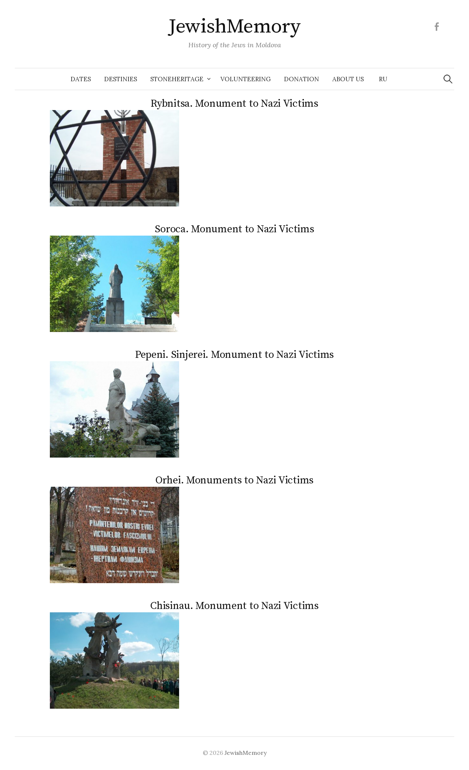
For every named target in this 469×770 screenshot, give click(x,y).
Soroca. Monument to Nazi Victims (234, 229)
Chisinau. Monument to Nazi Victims (234, 605)
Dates (81, 79)
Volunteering (245, 79)
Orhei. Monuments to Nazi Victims (234, 480)
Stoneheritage (176, 79)
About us (348, 79)
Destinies (120, 79)
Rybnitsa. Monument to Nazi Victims (234, 103)
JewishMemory (234, 26)
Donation (301, 79)
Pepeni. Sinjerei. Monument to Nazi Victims (234, 354)
